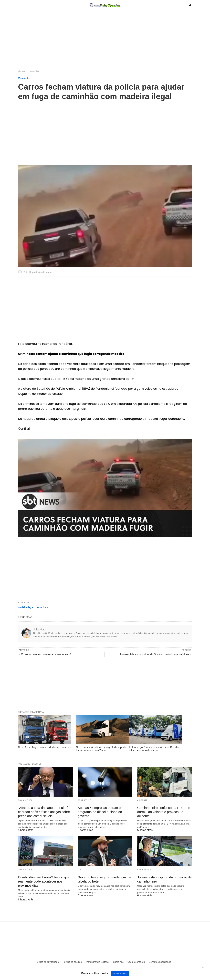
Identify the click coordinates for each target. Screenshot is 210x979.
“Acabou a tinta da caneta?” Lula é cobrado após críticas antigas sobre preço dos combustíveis (44, 812)
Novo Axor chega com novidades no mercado (44, 747)
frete (81, 870)
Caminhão (34, 71)
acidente (142, 800)
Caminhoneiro (145, 870)
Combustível (25, 800)
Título (21, 71)
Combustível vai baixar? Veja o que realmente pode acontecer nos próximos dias (44, 881)
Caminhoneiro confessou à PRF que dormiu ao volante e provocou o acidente (163, 812)
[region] (105, 38)
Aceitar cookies (119, 973)
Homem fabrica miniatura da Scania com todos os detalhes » (155, 654)
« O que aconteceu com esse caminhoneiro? (45, 654)
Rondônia (42, 607)
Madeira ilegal (25, 607)
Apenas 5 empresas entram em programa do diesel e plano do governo (100, 812)
